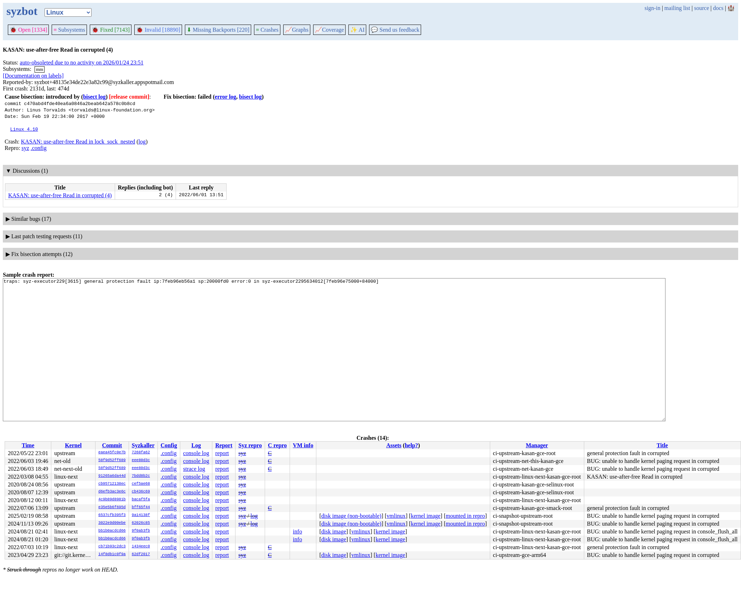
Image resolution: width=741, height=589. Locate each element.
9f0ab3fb (141, 530)
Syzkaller (143, 445)
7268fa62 (141, 452)
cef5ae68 (141, 483)
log (142, 142)
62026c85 (141, 523)
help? (411, 445)
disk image (333, 531)
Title (662, 445)
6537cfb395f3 (112, 515)
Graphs (297, 30)
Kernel (73, 445)
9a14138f (141, 515)
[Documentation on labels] (33, 76)
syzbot (21, 11)
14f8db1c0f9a (112, 554)
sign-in (652, 8)
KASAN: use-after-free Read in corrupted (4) (60, 195)
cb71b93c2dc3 (112, 546)
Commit (112, 445)
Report (223, 445)
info (297, 531)
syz (25, 148)
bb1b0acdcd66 (112, 530)
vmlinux (396, 516)
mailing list (677, 8)
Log (196, 445)
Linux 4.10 (24, 129)
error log (225, 97)
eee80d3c (141, 460)
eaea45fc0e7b (112, 452)
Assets (393, 445)
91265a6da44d (112, 476)
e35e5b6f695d (112, 507)
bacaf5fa (141, 499)
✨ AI (357, 30)
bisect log (94, 97)
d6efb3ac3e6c (112, 491)
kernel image (425, 516)
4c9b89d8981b (112, 499)
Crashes (267, 30)
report (222, 453)
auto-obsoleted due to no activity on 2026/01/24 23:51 (82, 62)
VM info (303, 445)
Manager (537, 445)
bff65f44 (141, 507)
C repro (277, 445)
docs (718, 8)
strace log (194, 469)
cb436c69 (141, 491)
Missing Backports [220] (218, 30)
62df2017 (141, 554)
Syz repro (250, 445)
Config (169, 445)
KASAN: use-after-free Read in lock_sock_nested (78, 142)
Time (28, 445)
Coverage (329, 30)
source (701, 8)
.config (39, 148)
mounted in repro (465, 516)
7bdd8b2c (141, 476)
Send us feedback (395, 30)
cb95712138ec (112, 483)
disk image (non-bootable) (351, 516)
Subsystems (69, 30)
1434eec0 (141, 546)
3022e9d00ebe (112, 523)
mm (39, 69)
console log (196, 453)
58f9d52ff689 (112, 460)
